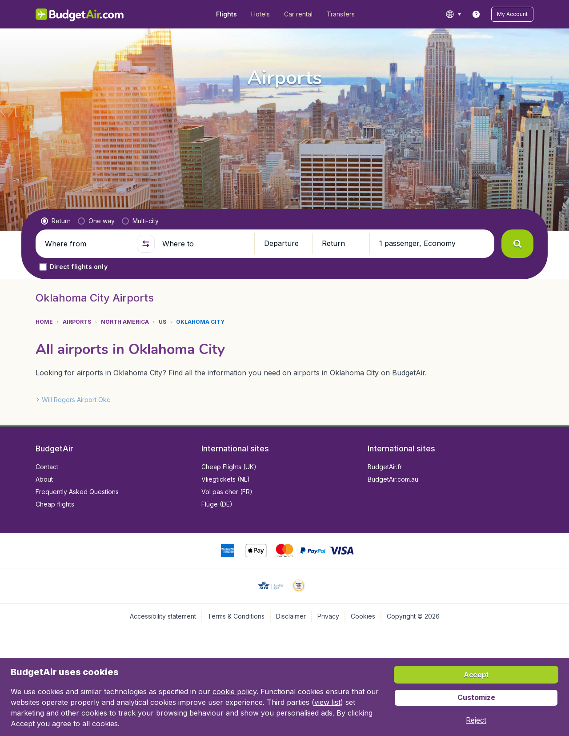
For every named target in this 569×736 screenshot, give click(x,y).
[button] (512, 14)
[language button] (453, 14)
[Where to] (204, 243)
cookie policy (234, 691)
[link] (476, 14)
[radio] (56, 221)
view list (327, 702)
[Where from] (87, 243)
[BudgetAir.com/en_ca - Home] (80, 14)
